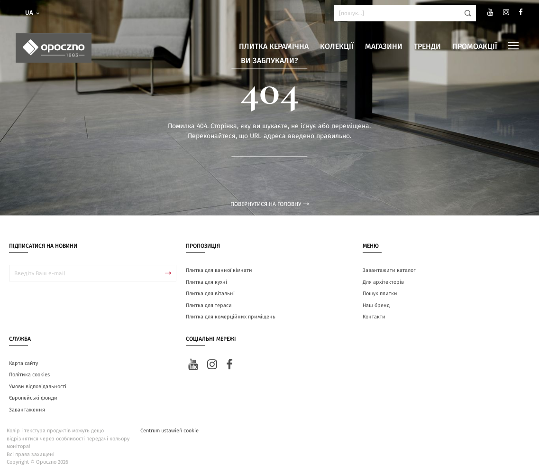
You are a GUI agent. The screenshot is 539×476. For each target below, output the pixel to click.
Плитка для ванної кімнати (219, 270)
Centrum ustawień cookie (169, 430)
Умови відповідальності (37, 386)
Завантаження (27, 409)
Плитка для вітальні (210, 293)
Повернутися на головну (269, 204)
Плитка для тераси (209, 305)
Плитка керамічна (274, 46)
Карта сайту (23, 363)
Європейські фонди (33, 398)
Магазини (383, 46)
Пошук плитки (380, 293)
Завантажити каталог (389, 270)
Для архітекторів (383, 282)
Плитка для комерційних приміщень (230, 316)
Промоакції (474, 46)
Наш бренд (376, 305)
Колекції (337, 46)
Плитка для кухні (206, 282)
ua (33, 13)
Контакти (374, 316)
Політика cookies (29, 374)
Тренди (427, 46)
